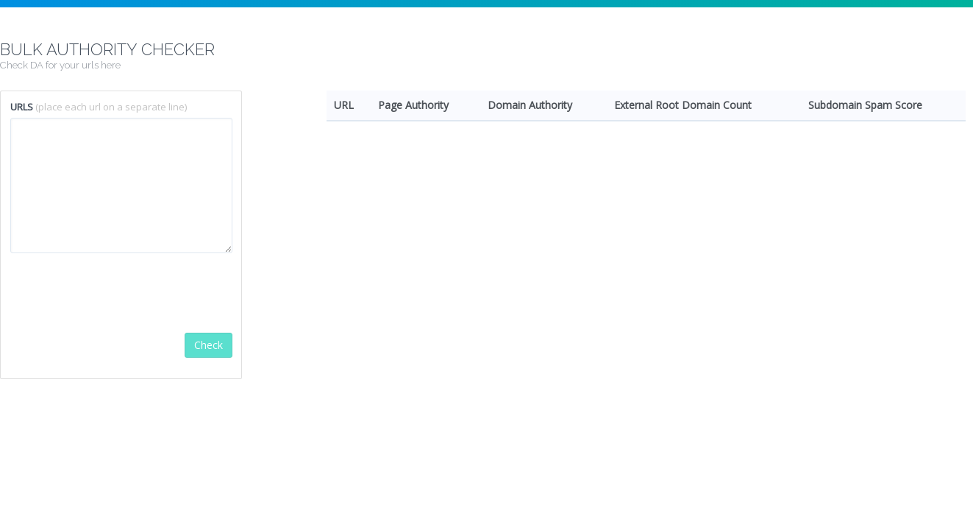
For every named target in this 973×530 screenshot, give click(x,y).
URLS (21, 106)
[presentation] (122, 293)
